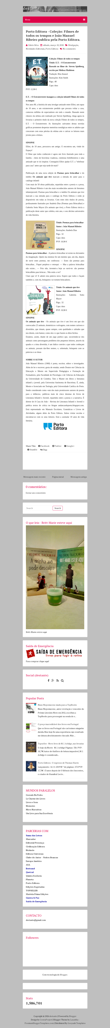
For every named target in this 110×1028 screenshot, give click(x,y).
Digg (43, 449)
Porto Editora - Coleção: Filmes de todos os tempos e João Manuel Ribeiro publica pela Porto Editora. (53, 35)
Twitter (56, 446)
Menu (55, 19)
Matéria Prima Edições (37, 894)
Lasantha (74, 1019)
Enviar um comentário (36, 492)
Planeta (29, 879)
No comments (69, 48)
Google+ (69, 446)
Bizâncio (30, 850)
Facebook (43, 446)
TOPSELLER (32, 890)
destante (53, 1016)
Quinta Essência (34, 875)
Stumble (32, 449)
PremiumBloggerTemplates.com (39, 1023)
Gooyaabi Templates (77, 1023)
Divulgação (73, 45)
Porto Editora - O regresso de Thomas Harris (58, 762)
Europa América (33, 861)
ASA (28, 864)
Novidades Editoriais (35, 48)
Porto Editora (52, 48)
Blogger (63, 974)
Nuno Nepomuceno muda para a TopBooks (57, 704)
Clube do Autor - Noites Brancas (42, 857)
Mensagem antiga (79, 476)
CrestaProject (46, 1019)
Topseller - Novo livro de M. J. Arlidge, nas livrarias (61, 743)
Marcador (31, 839)
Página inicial (58, 476)
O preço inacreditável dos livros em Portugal (58, 724)
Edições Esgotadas (35, 886)
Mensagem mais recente (34, 476)
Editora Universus (35, 853)
